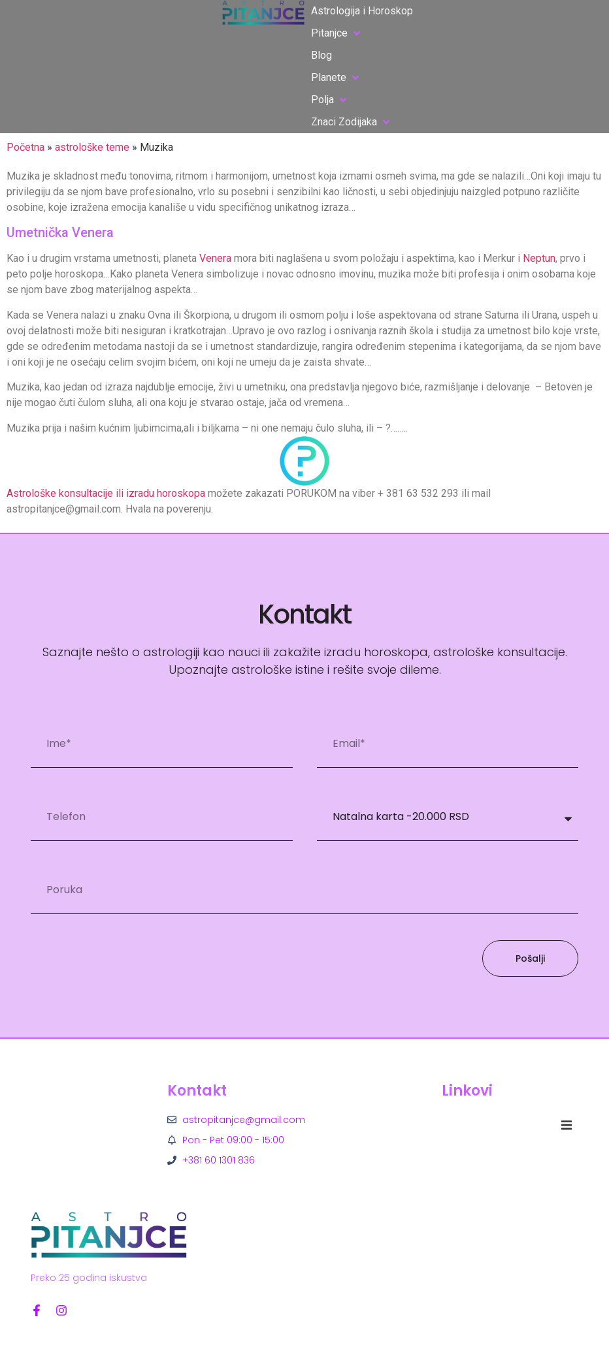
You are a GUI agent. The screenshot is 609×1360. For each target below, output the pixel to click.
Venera (215, 258)
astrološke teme (92, 147)
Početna (25, 147)
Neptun (539, 258)
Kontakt (197, 1091)
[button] (336, 33)
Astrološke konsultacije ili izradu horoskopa (106, 493)
